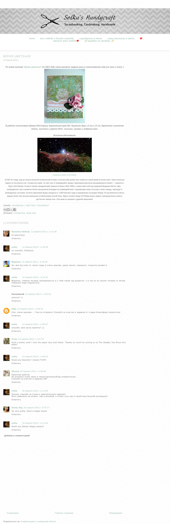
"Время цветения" (32, 67)
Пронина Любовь (21, 232)
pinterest (43, 205)
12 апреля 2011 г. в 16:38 (44, 232)
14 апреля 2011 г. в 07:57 (31, 339)
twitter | (31, 205)
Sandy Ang (17, 408)
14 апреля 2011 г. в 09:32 (35, 356)
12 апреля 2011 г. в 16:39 (35, 247)
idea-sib (31, 213)
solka (14, 247)
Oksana (15, 371)
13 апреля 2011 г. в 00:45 (38, 294)
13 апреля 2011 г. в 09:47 (35, 324)
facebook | (19, 205)
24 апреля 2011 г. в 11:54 (35, 423)
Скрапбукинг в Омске (90, 38)
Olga (14, 309)
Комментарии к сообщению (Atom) (38, 521)
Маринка (16, 262)
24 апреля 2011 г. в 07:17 (36, 408)
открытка (19, 213)
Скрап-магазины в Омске (120, 38)
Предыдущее (115, 513)
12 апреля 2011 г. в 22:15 (35, 277)
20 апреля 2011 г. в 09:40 (33, 371)
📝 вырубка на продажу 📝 (99, 41)
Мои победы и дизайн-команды (57, 38)
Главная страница (64, 513)
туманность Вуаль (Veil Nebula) (64, 175)
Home (32, 38)
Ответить (16, 238)
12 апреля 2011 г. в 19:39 (34, 262)
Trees (14, 339)
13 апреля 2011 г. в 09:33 (30, 309)
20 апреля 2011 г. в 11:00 (35, 391)
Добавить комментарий (17, 436)
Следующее (13, 513)
